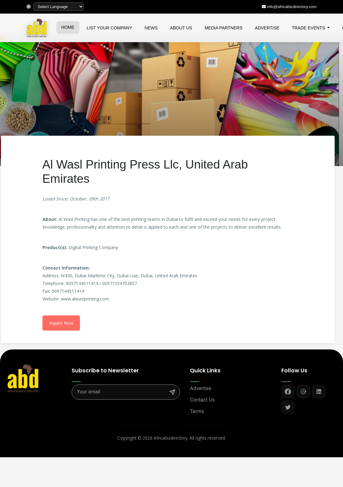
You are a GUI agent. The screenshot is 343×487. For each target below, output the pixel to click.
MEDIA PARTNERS (223, 27)
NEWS (151, 27)
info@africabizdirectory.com (292, 6)
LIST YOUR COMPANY (109, 27)
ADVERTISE (267, 27)
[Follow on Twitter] (287, 407)
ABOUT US (181, 27)
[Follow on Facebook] (287, 391)
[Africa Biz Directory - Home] (22, 378)
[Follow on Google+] (303, 391)
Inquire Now (61, 323)
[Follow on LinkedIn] (318, 391)
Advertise (200, 388)
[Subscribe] (172, 392)
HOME (67, 27)
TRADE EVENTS (309, 27)
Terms (197, 411)
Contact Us (202, 400)
